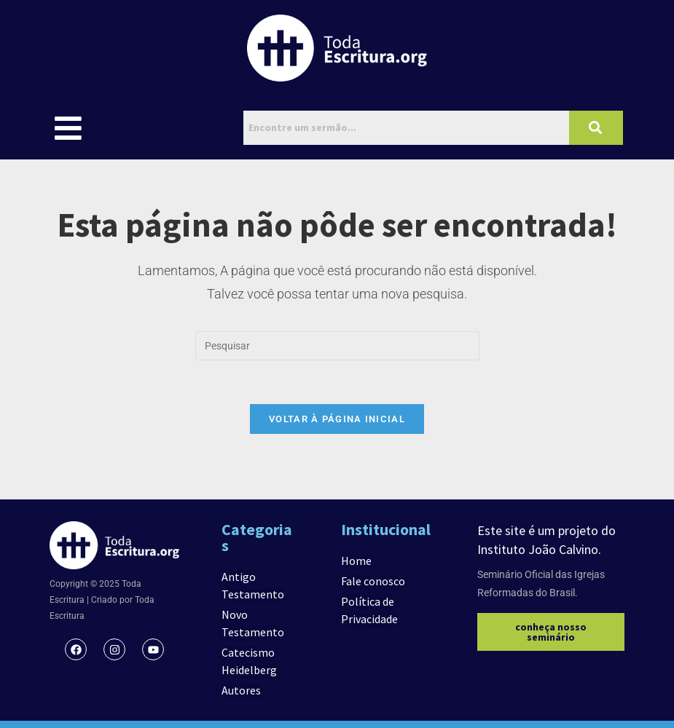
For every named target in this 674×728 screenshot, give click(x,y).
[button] (68, 127)
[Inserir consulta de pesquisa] (337, 345)
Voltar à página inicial (337, 419)
